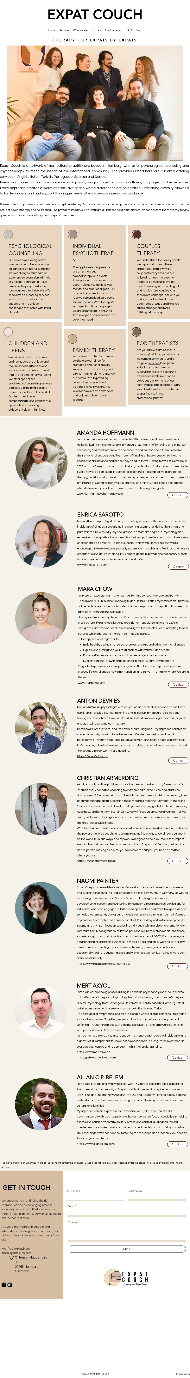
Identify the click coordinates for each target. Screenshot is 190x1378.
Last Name (135, 1190)
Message (73, 1222)
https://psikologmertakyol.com (96, 1057)
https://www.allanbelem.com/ (96, 1143)
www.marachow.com (91, 682)
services (154, 363)
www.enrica (84, 564)
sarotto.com (100, 564)
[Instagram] (9, 1285)
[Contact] (177, 495)
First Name (74, 1190)
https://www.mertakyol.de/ (94, 1052)
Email (71, 1206)
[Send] (127, 1249)
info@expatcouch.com (16, 1253)
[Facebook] (4, 1285)
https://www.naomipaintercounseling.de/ (103, 963)
